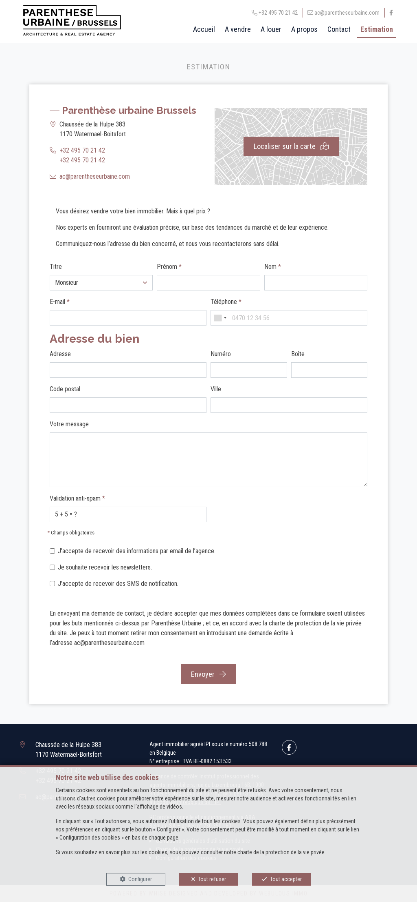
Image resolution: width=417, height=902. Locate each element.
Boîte (298, 354)
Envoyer (208, 674)
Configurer (140, 879)
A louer (271, 29)
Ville (216, 389)
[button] (101, 282)
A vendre (238, 29)
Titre (56, 266)
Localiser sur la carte (291, 146)
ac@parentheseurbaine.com (94, 176)
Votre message (69, 424)
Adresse (60, 354)
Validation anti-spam (77, 498)
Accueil (204, 29)
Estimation (376, 29)
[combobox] (220, 317)
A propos (304, 29)
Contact (339, 29)
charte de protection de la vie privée (315, 623)
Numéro (221, 354)
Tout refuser (212, 879)
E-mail (60, 302)
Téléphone (226, 302)
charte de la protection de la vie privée (281, 852)
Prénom (169, 266)
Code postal (65, 389)
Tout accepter (286, 879)
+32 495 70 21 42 (82, 150)
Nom (272, 266)
